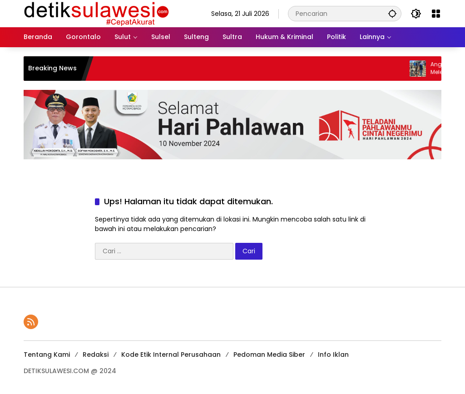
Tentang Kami (47, 354)
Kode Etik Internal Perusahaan (171, 354)
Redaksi (96, 354)
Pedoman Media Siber (269, 354)
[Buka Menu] (435, 13)
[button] (392, 13)
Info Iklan (333, 354)
